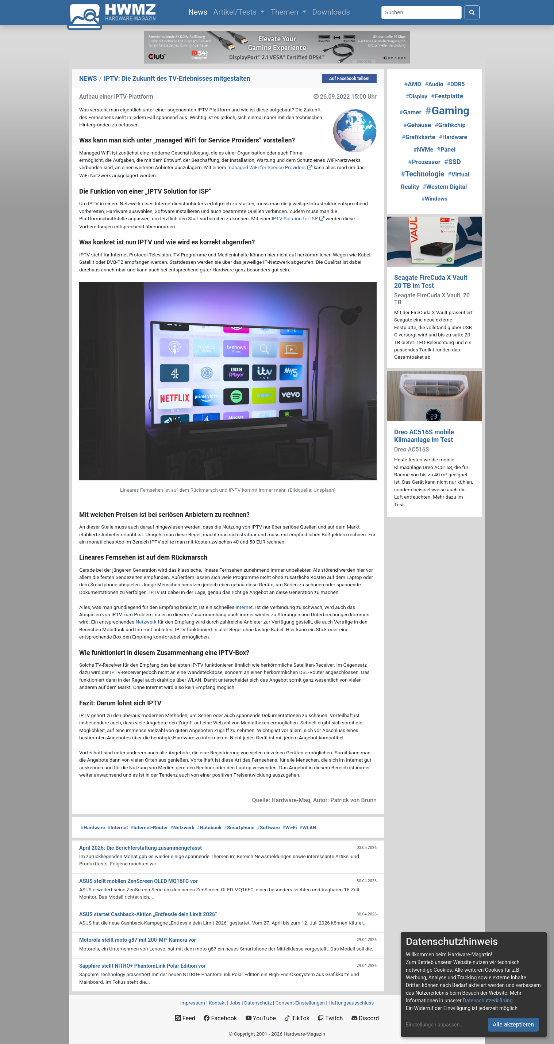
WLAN (307, 827)
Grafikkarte (418, 137)
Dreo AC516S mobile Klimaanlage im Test (424, 435)
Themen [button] (285, 12)
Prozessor (424, 161)
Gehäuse (417, 125)
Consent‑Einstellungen (300, 1003)
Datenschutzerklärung (487, 1000)
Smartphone (239, 827)
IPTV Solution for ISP (295, 218)
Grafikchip (450, 125)
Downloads (331, 12)
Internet (244, 607)
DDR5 (456, 84)
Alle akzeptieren (513, 1024)
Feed (185, 1018)
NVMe (423, 149)
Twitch (330, 1018)
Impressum (192, 1003)
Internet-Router (149, 827)
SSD (452, 161)
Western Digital (445, 186)
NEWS (88, 78)
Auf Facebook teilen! (349, 78)
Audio (434, 84)
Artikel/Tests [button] (235, 12)
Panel (446, 149)
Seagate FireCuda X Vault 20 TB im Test (431, 281)
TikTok (296, 1018)
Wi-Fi (289, 827)
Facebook (220, 1018)
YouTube (261, 1018)
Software (268, 827)
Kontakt (217, 1003)
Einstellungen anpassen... (435, 1025)
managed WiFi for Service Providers (266, 167)
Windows (434, 198)
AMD (412, 84)
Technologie (423, 174)
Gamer (411, 112)
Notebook (209, 827)
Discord (365, 1018)
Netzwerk (146, 622)
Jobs (235, 1003)
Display (416, 96)
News (199, 11)
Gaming (447, 110)
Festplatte (447, 96)
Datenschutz (258, 1003)
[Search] (421, 12)
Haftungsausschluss (351, 1003)
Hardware (93, 827)
